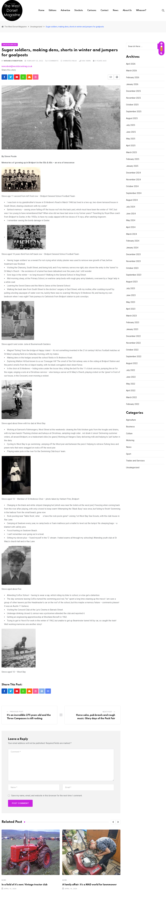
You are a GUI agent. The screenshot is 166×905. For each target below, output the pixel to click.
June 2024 (131, 213)
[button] (113, 822)
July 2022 (130, 370)
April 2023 (130, 309)
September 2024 (133, 193)
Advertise (65, 10)
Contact (104, 10)
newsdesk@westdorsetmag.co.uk (17, 66)
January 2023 (132, 329)
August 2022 (132, 363)
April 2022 (130, 390)
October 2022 (132, 350)
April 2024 (130, 227)
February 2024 (132, 241)
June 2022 (131, 377)
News (115, 10)
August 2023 (132, 281)
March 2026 (131, 70)
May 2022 (130, 384)
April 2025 (130, 145)
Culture (129, 433)
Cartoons (91, 10)
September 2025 (133, 111)
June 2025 (131, 132)
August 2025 (132, 118)
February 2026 (132, 77)
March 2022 (131, 397)
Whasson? (141, 10)
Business (130, 426)
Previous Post (16, 712)
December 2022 (133, 336)
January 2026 (132, 84)
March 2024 (131, 234)
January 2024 (132, 247)
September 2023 (133, 275)
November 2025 (133, 98)
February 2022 (132, 404)
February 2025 (132, 159)
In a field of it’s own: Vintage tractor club (24, 885)
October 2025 (132, 104)
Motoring (130, 440)
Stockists (78, 10)
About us (127, 10)
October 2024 (132, 186)
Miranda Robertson (13, 61)
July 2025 (130, 125)
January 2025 (132, 166)
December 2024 (133, 172)
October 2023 (132, 268)
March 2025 (131, 152)
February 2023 (132, 322)
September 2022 (133, 356)
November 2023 (133, 261)
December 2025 (133, 91)
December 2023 (133, 254)
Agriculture (131, 420)
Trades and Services (135, 460)
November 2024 (133, 179)
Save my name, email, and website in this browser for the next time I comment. (46, 795)
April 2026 (130, 64)
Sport (128, 454)
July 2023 (130, 288)
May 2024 (130, 220)
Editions (52, 10)
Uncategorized (132, 467)
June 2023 (131, 295)
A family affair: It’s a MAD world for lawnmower (89, 885)
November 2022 (133, 343)
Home (41, 10)
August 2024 (132, 200)
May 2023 (130, 302)
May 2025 (130, 138)
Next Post (107, 712)
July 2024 (130, 207)
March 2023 (131, 315)
